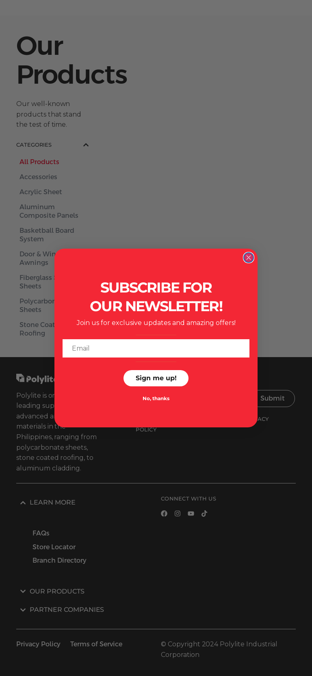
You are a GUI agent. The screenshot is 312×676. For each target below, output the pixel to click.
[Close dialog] (249, 257)
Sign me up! (156, 378)
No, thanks (156, 398)
